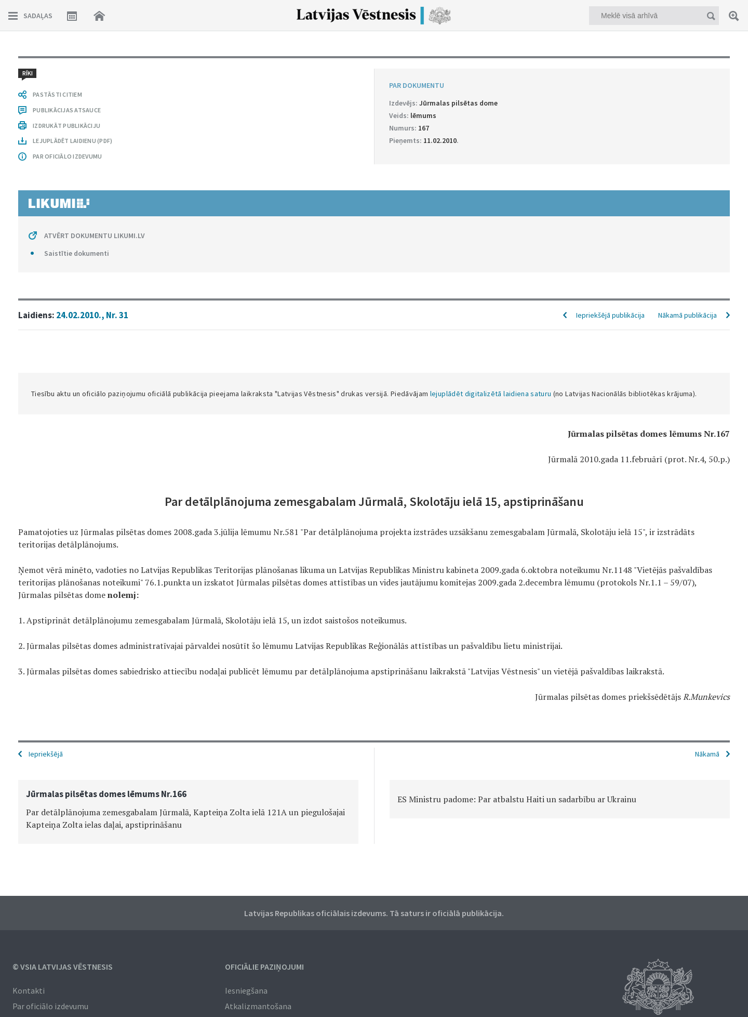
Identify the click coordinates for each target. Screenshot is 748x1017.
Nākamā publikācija (687, 315)
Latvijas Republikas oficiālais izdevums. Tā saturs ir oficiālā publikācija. (374, 913)
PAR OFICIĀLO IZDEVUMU (67, 156)
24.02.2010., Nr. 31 (92, 315)
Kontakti (28, 990)
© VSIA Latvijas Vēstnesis (62, 966)
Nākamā (707, 754)
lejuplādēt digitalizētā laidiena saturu (491, 393)
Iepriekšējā (46, 754)
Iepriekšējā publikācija (610, 315)
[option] (188, 812)
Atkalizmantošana (258, 1006)
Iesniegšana (246, 990)
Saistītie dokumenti (76, 253)
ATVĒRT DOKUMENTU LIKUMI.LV (94, 235)
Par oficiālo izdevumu (50, 1006)
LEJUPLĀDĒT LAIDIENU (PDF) (72, 141)
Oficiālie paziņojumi (264, 966)
